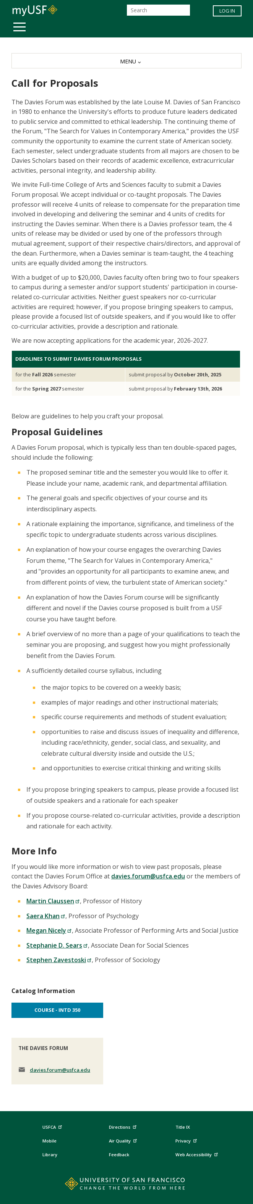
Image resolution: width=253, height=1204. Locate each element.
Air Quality (124, 1139)
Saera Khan (45, 916)
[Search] (158, 10)
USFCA (53, 1125)
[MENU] (126, 60)
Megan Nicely (49, 930)
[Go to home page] (127, 1185)
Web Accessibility (197, 1153)
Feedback (119, 1154)
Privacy (187, 1139)
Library (49, 1154)
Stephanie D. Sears (57, 945)
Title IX (182, 1127)
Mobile (49, 1141)
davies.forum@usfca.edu (148, 876)
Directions (122, 1127)
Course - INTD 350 (57, 1009)
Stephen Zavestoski (59, 960)
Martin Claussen (53, 901)
